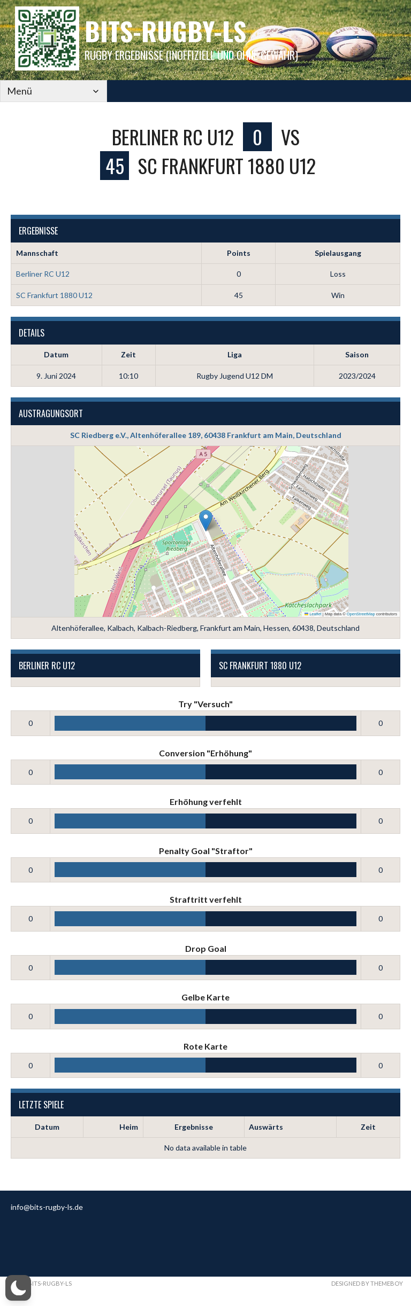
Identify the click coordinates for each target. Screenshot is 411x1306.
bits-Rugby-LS (165, 31)
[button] (205, 520)
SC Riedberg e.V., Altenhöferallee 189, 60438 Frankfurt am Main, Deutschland (205, 435)
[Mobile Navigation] (53, 91)
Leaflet (313, 614)
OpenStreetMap (361, 614)
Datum (47, 1126)
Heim (128, 1126)
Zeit (368, 1126)
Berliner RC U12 (43, 273)
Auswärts (266, 1126)
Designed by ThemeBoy (367, 1283)
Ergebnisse (193, 1126)
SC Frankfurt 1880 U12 (54, 295)
